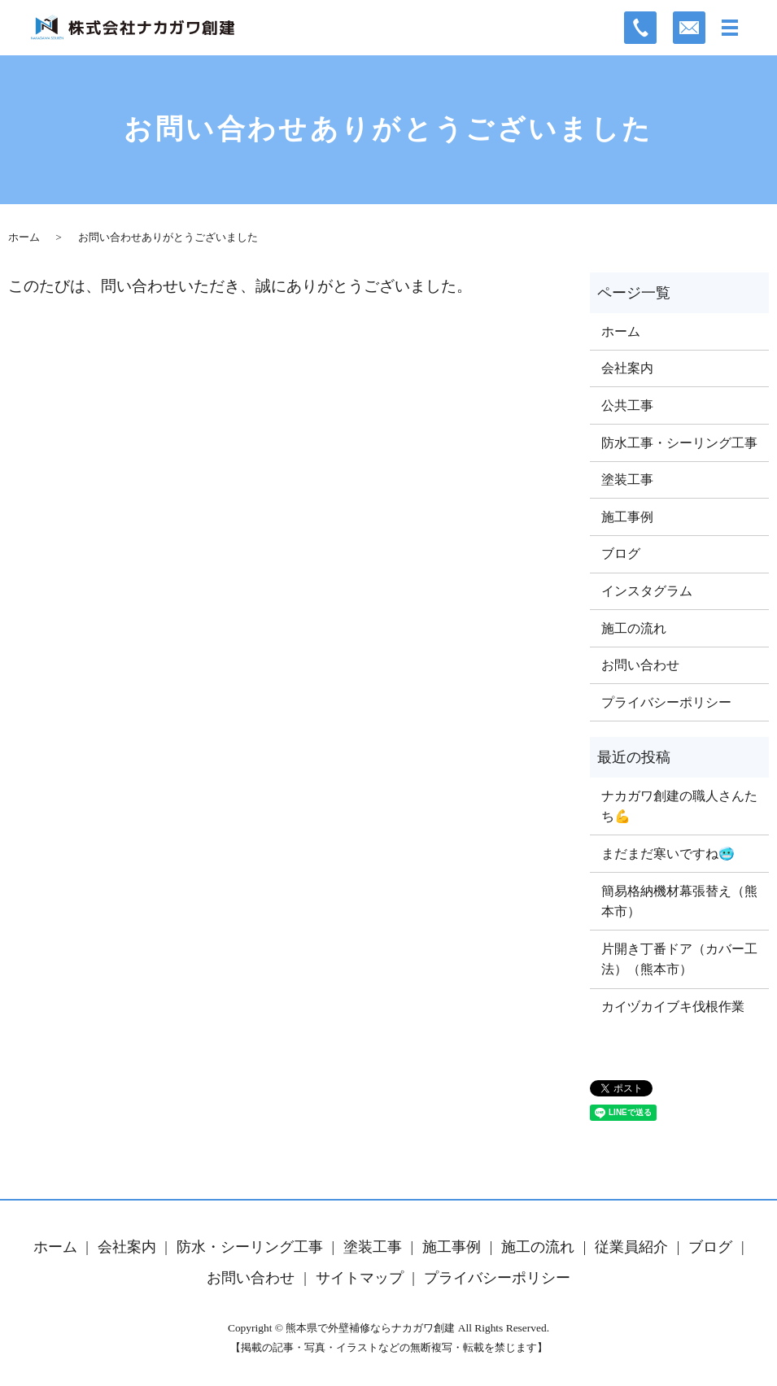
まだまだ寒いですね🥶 (668, 854)
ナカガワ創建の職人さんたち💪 (679, 806)
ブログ (620, 553)
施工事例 (627, 517)
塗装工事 (627, 479)
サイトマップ (360, 1278)
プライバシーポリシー (666, 702)
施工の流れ (633, 628)
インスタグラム (646, 591)
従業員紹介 (631, 1247)
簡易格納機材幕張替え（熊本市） (679, 901)
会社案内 (627, 368)
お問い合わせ (640, 665)
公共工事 (627, 405)
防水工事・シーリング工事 (679, 443)
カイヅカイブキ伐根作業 (672, 1006)
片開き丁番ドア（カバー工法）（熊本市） (679, 959)
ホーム (24, 237)
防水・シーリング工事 (250, 1247)
